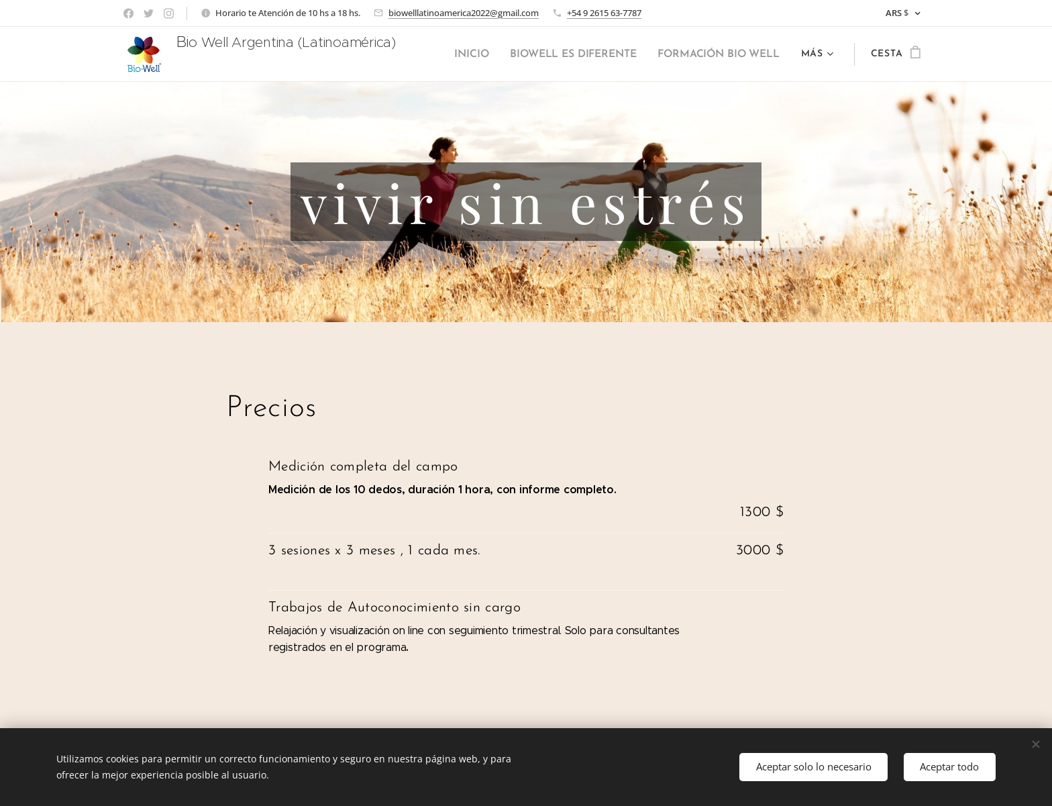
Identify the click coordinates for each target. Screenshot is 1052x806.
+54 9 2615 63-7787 (604, 13)
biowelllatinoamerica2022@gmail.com (463, 13)
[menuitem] (483, 54)
